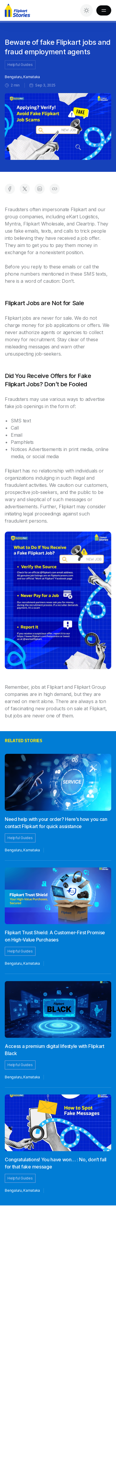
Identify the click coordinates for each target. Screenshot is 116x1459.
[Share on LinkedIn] (40, 189)
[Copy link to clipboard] (55, 189)
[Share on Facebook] (10, 189)
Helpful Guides (20, 64)
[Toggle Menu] (103, 10)
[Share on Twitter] (25, 189)
